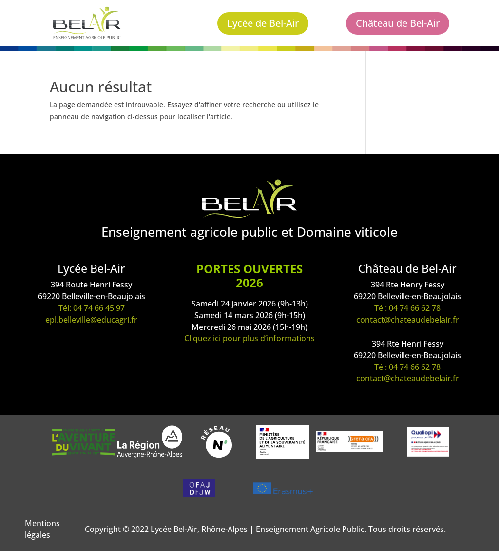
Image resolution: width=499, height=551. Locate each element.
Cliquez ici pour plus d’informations (249, 338)
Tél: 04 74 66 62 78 (407, 308)
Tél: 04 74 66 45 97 (91, 308)
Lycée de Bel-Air (263, 23)
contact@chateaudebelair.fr (407, 319)
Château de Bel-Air (398, 23)
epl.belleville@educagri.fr (91, 319)
